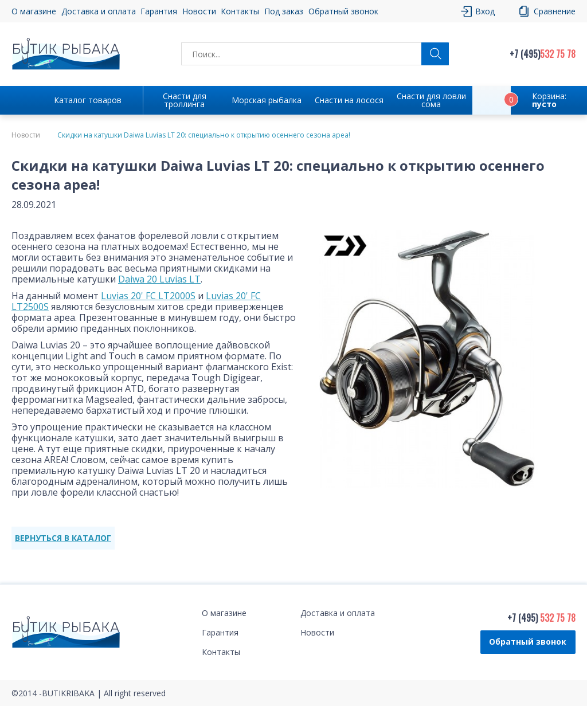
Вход (485, 11)
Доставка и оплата (98, 11)
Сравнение (555, 11)
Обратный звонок (343, 11)
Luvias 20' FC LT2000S (148, 295)
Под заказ (283, 11)
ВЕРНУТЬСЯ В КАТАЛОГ (63, 537)
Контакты (240, 11)
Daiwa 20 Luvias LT (159, 279)
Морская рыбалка (267, 100)
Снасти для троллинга (184, 100)
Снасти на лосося (349, 100)
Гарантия (158, 11)
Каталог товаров (88, 100)
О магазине (33, 11)
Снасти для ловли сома (431, 100)
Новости (199, 11)
